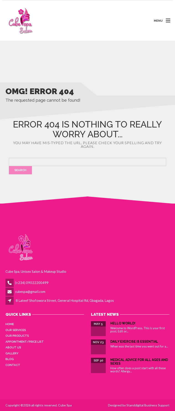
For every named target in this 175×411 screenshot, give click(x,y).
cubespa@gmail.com (30, 291)
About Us (13, 347)
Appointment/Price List (24, 341)
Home (9, 324)
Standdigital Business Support (148, 405)
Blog (9, 359)
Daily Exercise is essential (134, 341)
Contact (12, 365)
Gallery (11, 353)
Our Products (17, 335)
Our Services (15, 330)
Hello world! (122, 323)
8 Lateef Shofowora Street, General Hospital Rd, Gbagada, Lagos (65, 300)
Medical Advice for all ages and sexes (139, 361)
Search (20, 170)
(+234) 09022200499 (32, 283)
